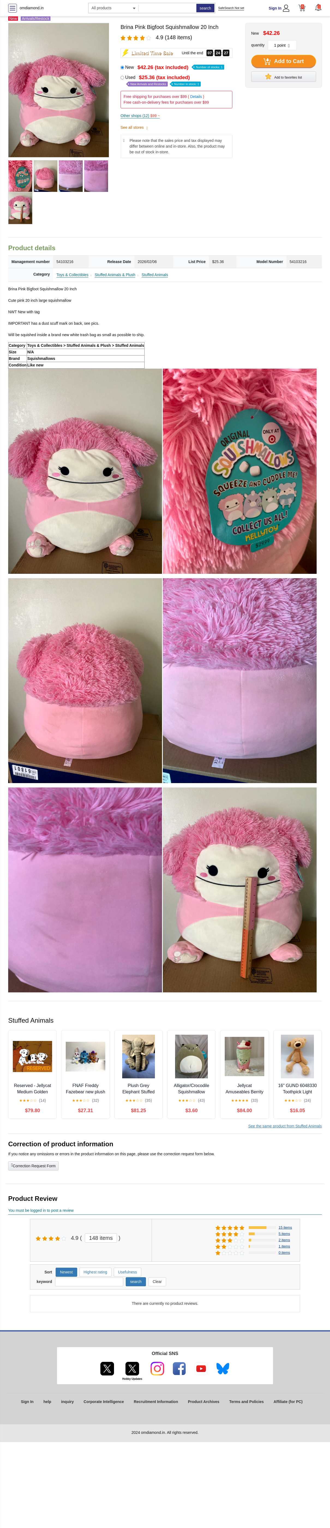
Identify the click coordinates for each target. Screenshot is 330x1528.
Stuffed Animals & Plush (115, 275)
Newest (66, 1272)
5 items (284, 1234)
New (174, 67)
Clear (157, 1281)
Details (196, 96)
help (47, 1401)
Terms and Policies (246, 1401)
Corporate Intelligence (104, 1401)
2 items (284, 1240)
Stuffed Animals (155, 275)
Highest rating (95, 1272)
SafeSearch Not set (231, 8)
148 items (101, 1238)
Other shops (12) (140, 116)
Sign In (275, 8)
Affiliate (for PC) (288, 1401)
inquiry (67, 1401)
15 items (285, 1227)
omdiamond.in (32, 8)
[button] (318, 7)
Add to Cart (283, 61)
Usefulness (127, 1272)
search (205, 8)
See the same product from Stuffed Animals (285, 1126)
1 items (284, 1246)
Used (163, 80)
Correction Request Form (33, 1165)
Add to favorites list (283, 76)
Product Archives (203, 1401)
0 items (284, 1253)
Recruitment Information (156, 1401)
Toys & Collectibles (72, 275)
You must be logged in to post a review (41, 1210)
